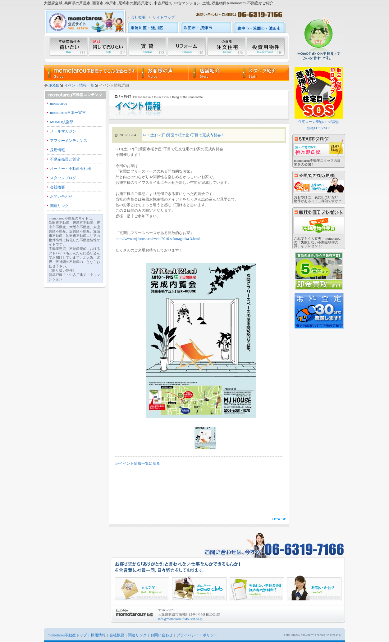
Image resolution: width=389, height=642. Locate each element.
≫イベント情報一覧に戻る (137, 463)
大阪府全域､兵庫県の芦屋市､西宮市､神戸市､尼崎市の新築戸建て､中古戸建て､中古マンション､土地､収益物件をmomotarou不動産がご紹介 (158, 3)
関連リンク (59, 206)
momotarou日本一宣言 (68, 113)
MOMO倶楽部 (61, 122)
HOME (53, 85)
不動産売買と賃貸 (65, 159)
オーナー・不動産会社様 (70, 168)
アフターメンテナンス (68, 140)
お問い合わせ (61, 196)
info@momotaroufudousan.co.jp (180, 619)
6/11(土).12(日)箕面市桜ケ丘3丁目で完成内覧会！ (184, 135)
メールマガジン (63, 131)
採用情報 (57, 150)
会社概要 (138, 17)
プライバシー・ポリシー (196, 635)
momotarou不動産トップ (67, 635)
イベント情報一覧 (79, 85)
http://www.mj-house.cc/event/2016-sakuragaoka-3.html (158, 239)
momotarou (58, 103)
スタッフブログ (63, 178)
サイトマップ (164, 17)
